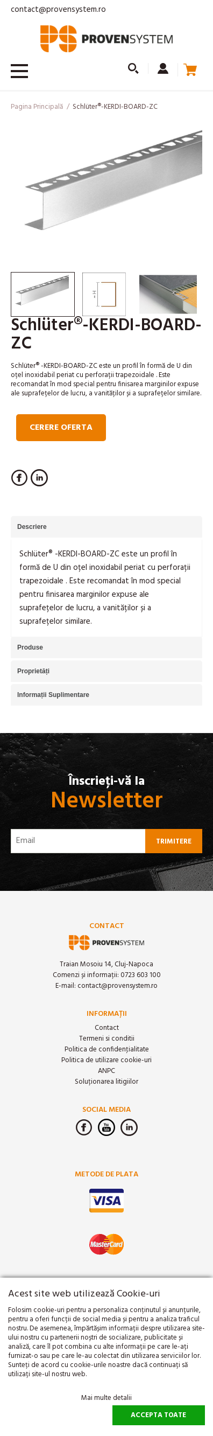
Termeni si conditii (106, 1038)
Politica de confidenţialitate (107, 1049)
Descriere (32, 527)
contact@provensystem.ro (58, 9)
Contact (107, 1028)
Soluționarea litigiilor (106, 1082)
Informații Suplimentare (53, 695)
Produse (30, 647)
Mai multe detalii (106, 1398)
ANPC (106, 1071)
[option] (106, 194)
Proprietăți (33, 671)
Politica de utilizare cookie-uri (106, 1060)
